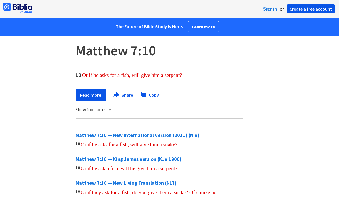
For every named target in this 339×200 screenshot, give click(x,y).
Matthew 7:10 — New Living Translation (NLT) (126, 183)
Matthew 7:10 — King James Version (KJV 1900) (129, 159)
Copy (149, 94)
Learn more (203, 26)
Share (123, 95)
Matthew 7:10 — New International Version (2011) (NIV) (137, 135)
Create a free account (311, 9)
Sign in (270, 9)
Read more (91, 95)
